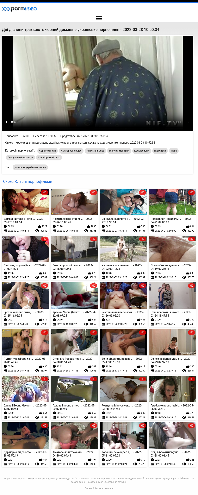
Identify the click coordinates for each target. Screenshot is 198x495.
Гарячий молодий (119, 150)
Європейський (47, 150)
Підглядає (160, 150)
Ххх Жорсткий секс (49, 157)
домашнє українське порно (30, 167)
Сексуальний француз (20, 157)
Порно (88, 488)
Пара (174, 150)
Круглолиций (141, 150)
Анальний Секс (95, 150)
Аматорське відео (71, 150)
